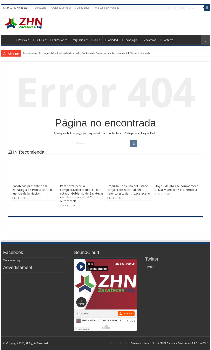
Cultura (38, 40)
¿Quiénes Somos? (61, 7)
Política (21, 40)
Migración (78, 40)
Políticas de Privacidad (106, 7)
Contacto (167, 40)
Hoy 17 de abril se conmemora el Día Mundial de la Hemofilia (176, 188)
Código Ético (82, 7)
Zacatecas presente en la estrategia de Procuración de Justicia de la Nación (32, 189)
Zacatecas (149, 40)
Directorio (41, 7)
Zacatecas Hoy (11, 260)
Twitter (151, 259)
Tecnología (130, 40)
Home (8, 39)
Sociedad (111, 40)
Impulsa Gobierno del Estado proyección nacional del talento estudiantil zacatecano (128, 189)
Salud (95, 40)
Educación (57, 40)
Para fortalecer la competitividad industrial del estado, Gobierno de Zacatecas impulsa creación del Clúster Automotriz (86, 53)
